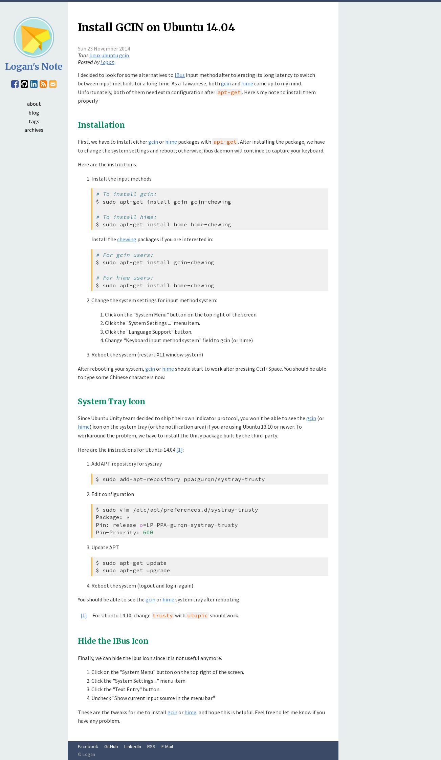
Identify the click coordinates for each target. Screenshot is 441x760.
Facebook (88, 746)
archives (33, 129)
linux (95, 55)
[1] (179, 449)
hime (247, 83)
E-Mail (167, 746)
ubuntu (110, 55)
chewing (126, 239)
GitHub (111, 746)
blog (33, 112)
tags (34, 121)
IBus (180, 74)
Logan (107, 62)
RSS (151, 746)
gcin (124, 55)
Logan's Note (34, 66)
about (34, 103)
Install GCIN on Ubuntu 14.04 (156, 27)
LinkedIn (132, 746)
